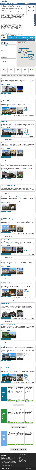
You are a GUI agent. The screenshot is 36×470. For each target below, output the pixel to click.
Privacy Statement (22, 459)
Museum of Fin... (26, 271)
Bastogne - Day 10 (6, 346)
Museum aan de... (26, 291)
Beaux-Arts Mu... (26, 129)
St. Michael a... (26, 87)
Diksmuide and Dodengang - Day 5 (10, 197)
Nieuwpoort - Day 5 (6, 218)
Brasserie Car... (26, 379)
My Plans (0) (33, 3)
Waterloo (5, 50)
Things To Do (18, 37)
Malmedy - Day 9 (5, 303)
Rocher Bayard (26, 377)
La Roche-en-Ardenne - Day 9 (9, 324)
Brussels (4, 45)
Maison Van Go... (26, 132)
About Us (20, 458)
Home (2, 3)
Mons (4, 56)
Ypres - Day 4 (4, 142)
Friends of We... (26, 108)
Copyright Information (22, 460)
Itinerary (4, 37)
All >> (10, 401)
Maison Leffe (26, 376)
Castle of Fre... (26, 378)
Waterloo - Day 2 (5, 100)
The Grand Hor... (26, 130)
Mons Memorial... (26, 131)
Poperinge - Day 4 (6, 164)
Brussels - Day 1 (5, 79)
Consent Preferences (22, 461)
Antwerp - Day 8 (5, 282)
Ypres (4, 61)
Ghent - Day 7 (5, 260)
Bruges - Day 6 (5, 239)
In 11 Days (10, 3)
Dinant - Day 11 (5, 367)
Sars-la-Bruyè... (26, 133)
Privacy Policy (14, 468)
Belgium (6, 3)
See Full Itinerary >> (4, 46)
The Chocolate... (26, 249)
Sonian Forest (26, 109)
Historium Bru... (26, 248)
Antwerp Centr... (26, 290)
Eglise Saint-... (26, 355)
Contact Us (20, 457)
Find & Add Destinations (11, 37)
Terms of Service (19, 468)
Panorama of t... (26, 110)
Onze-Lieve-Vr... (26, 111)
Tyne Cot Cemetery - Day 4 (8, 185)
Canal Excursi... (26, 247)
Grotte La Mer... (26, 375)
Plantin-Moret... (26, 292)
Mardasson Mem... (26, 354)
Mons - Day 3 (4, 121)
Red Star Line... (26, 293)
